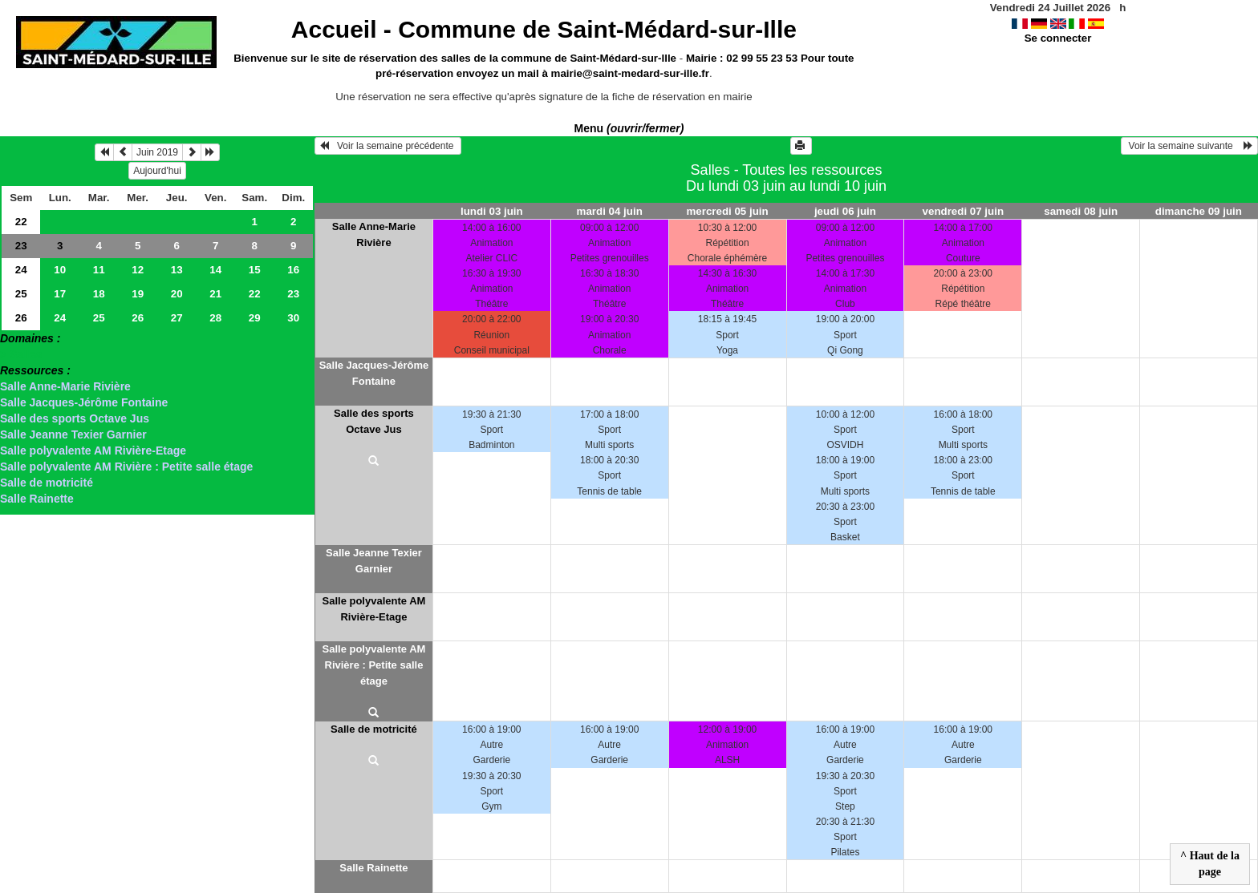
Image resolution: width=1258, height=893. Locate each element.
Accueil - (544, 29)
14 (215, 270)
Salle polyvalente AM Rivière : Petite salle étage (126, 466)
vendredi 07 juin (963, 211)
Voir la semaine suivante (1189, 146)
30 (293, 318)
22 (21, 222)
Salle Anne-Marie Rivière (65, 386)
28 (215, 318)
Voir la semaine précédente (388, 146)
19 (138, 294)
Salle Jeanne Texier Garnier (73, 434)
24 (21, 270)
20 (177, 294)
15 (255, 270)
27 (177, 318)
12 (138, 270)
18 (99, 294)
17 (60, 294)
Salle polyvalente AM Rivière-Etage (93, 450)
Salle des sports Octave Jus (74, 418)
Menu (629, 128)
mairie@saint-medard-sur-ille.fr (630, 73)
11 (99, 270)
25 (21, 294)
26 (21, 318)
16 (293, 270)
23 (21, 246)
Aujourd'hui (157, 170)
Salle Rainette (37, 498)
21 (215, 294)
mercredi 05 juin (727, 211)
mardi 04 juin (610, 211)
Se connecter (1058, 38)
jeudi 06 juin (845, 211)
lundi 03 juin (492, 211)
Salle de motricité (46, 482)
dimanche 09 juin (1198, 211)
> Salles (21, 354)
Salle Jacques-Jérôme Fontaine (84, 402)
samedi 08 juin (1081, 211)
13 (177, 270)
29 (255, 318)
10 (60, 270)
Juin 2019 (157, 152)
